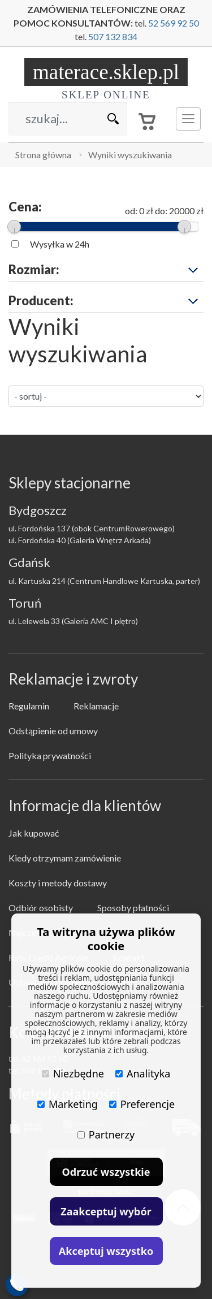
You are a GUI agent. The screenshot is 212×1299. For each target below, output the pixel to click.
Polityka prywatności (49, 755)
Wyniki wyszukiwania (130, 154)
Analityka (142, 1073)
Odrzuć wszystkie (106, 1172)
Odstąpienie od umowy (53, 730)
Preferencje (142, 1104)
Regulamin (28, 705)
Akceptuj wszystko (106, 1251)
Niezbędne (73, 1073)
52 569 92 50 (173, 23)
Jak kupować (33, 833)
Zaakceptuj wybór (105, 1211)
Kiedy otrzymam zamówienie (64, 857)
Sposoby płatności (133, 907)
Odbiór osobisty (40, 907)
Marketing (67, 1104)
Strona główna (43, 154)
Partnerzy (106, 1134)
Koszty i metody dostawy (57, 882)
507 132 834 (112, 36)
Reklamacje (96, 705)
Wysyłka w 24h (59, 244)
